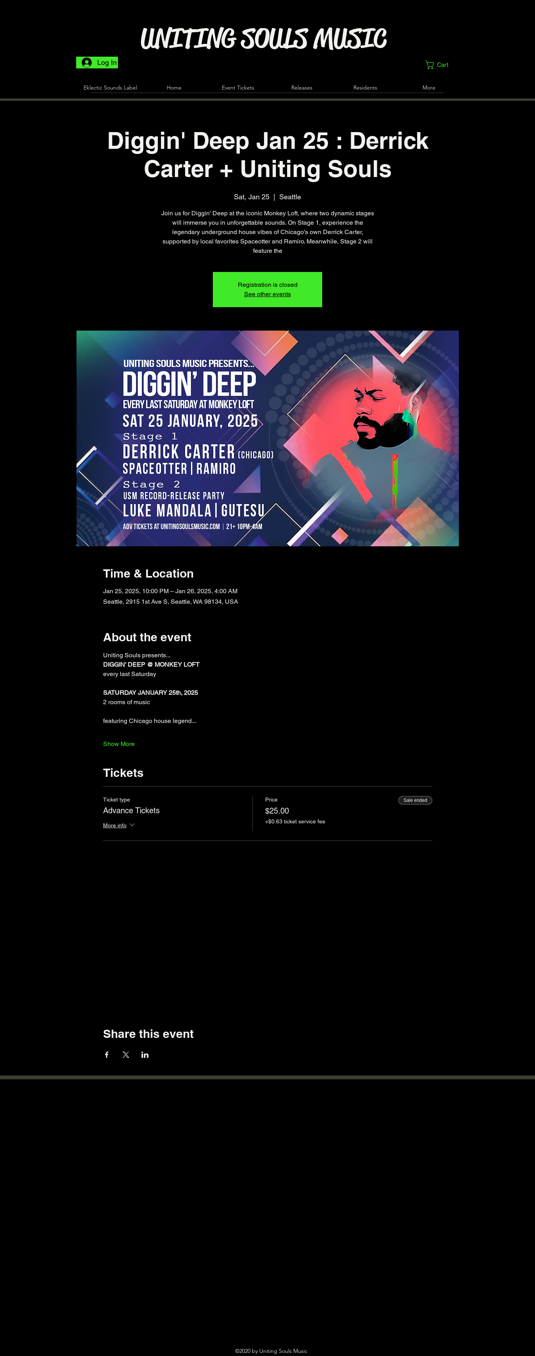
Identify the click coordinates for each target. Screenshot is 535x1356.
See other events (267, 294)
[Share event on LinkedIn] (145, 1055)
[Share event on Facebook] (107, 1055)
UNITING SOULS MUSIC (264, 38)
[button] (441, 65)
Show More (119, 744)
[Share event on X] (126, 1055)
